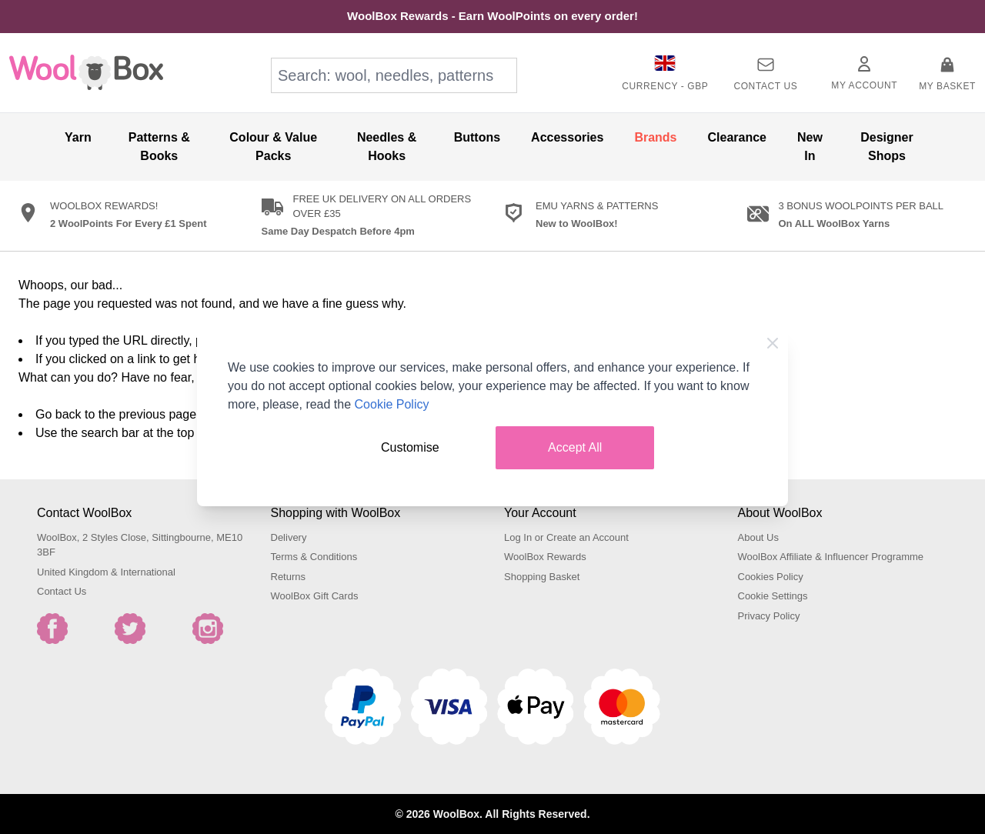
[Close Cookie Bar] (772, 343)
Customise (410, 447)
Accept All (575, 447)
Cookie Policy (392, 404)
